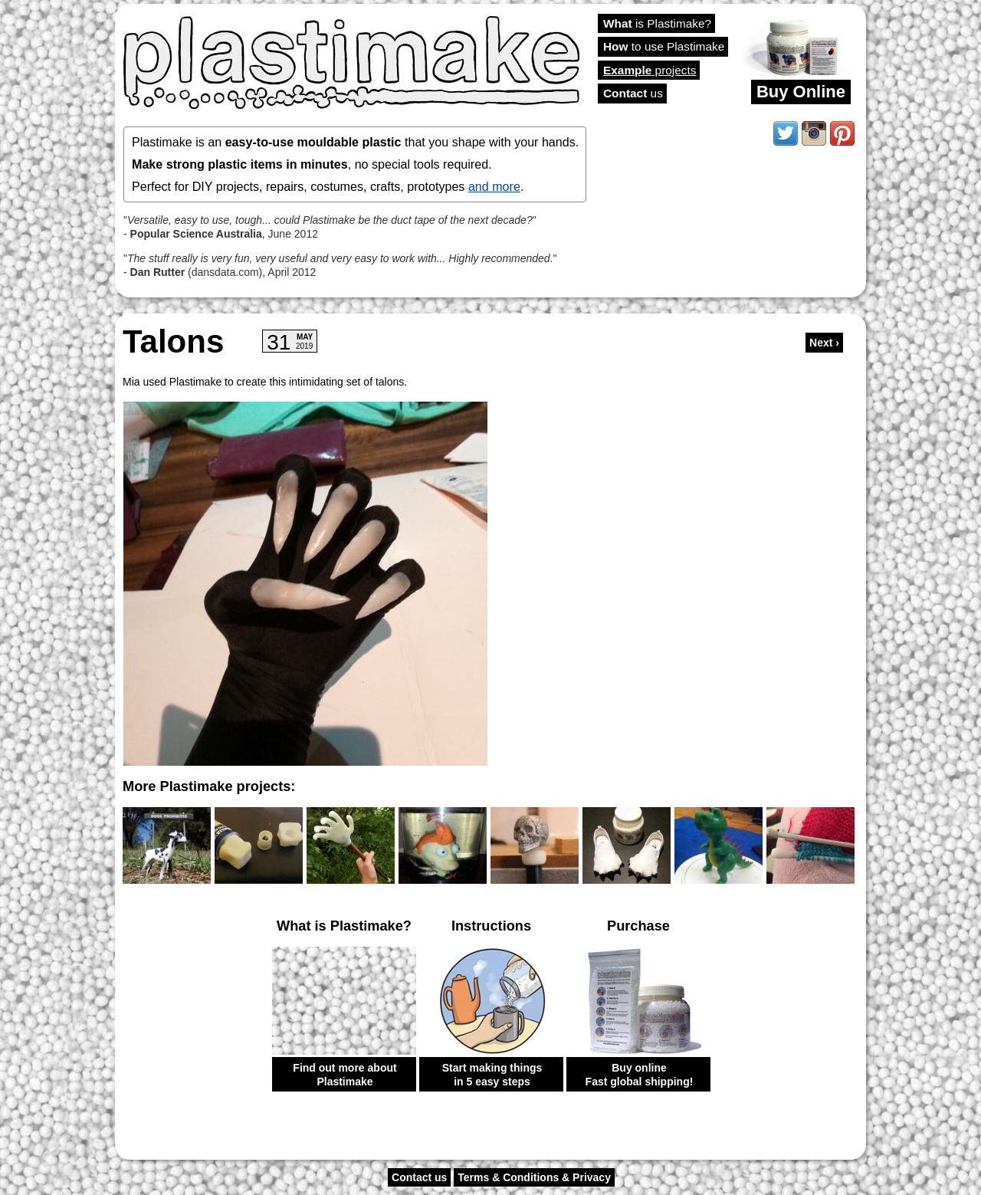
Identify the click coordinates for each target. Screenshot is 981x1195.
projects (649, 70)
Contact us (419, 1177)
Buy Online (800, 91)
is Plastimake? (657, 23)
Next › (824, 343)
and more (494, 186)
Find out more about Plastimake (344, 1075)
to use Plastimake (663, 46)
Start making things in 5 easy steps (492, 1075)
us (633, 93)
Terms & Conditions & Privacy (534, 1177)
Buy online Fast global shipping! (640, 1075)
